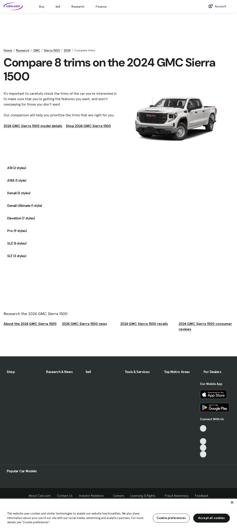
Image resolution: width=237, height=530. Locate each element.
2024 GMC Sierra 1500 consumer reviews (205, 326)
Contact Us (64, 496)
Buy (41, 6)
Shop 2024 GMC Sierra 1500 (88, 126)
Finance (101, 6)
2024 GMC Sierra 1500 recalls (144, 323)
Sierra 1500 (52, 50)
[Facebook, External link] (203, 435)
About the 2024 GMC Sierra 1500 (30, 323)
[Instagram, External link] (203, 447)
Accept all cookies (211, 518)
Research (77, 6)
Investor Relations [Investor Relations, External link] (93, 496)
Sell (57, 6)
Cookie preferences (171, 518)
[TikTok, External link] (203, 428)
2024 (67, 50)
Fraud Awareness (177, 496)
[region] (118, 514)
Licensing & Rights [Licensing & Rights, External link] (144, 496)
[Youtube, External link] (203, 441)
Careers (118, 496)
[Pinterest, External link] (203, 454)
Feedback (201, 496)
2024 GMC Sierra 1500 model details (33, 126)
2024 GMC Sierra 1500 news (84, 323)
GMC (36, 50)
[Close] (232, 502)
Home (8, 50)
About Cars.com (40, 496)
